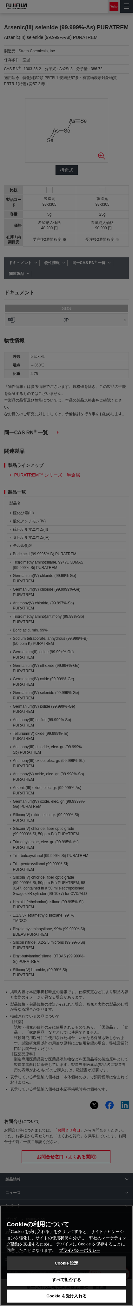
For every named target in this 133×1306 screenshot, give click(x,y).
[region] (66, 1255)
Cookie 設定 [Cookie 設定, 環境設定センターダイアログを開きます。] (66, 1263)
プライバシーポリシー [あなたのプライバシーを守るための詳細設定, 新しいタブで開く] (79, 1250)
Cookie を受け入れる (66, 1296)
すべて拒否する (66, 1279)
